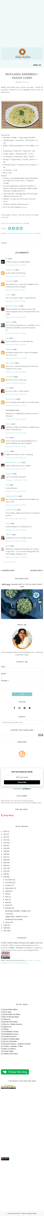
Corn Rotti (9, 914)
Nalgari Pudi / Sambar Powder (16, 916)
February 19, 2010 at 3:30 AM (16, 405)
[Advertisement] (22, 22)
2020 (5, 848)
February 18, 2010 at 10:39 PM (16, 372)
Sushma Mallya (12, 496)
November (9, 882)
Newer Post (8, 570)
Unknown (10, 281)
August (7, 891)
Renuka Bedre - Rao (13, 462)
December (9, 880)
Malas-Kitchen (17, 1213)
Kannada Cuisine (12, 306)
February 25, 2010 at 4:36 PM (16, 530)
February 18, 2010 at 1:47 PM (15, 276)
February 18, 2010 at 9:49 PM (16, 333)
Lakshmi (9, 349)
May (6, 899)
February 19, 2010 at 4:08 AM (16, 419)
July (6, 894)
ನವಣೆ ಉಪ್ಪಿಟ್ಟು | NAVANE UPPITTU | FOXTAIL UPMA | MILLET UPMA (22, 585)
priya (8, 451)
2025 (5, 834)
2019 (5, 851)
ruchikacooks (11, 510)
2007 (5, 931)
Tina (7, 388)
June (7, 897)
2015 (4, 863)
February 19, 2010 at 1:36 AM (15, 394)
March (7, 905)
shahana (9, 474)
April (7, 902)
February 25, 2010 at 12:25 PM (16, 519)
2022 (5, 843)
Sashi (8, 546)
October (8, 885)
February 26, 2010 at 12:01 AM (16, 541)
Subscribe (22, 782)
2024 (5, 837)
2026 (5, 831)
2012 (4, 871)
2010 (5, 877)
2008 (5, 928)
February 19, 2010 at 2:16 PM (15, 469)
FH (7, 259)
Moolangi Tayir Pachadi (13, 919)
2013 (5, 868)
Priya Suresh (11, 399)
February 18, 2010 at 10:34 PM (16, 358)
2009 (5, 925)
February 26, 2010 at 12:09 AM (16, 557)
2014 (5, 865)
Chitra (8, 424)
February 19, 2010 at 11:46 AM (16, 458)
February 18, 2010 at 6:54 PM (16, 317)
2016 (5, 860)
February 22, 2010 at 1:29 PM (16, 505)
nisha (8, 523)
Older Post (35, 570)
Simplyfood (10, 270)
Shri (7, 485)
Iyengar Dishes (14, 233)
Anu (7, 338)
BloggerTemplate (32, 1213)
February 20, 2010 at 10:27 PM (16, 480)
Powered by (22, 789)
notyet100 (10, 377)
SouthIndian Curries (31, 233)
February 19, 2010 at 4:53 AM (16, 433)
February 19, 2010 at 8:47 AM (16, 446)
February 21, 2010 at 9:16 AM (15, 491)
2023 (5, 840)
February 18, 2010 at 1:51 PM (15, 290)
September (9, 888)
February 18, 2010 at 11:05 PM (16, 383)
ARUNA (9, 535)
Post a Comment (10, 562)
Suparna (9, 322)
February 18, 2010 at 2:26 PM (16, 301)
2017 (4, 857)
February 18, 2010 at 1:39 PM (15, 265)
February (8, 908)
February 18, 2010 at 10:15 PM (16, 344)
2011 (4, 874)
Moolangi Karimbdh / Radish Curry (18, 911)
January (8, 922)
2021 (4, 846)
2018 (4, 854)
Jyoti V (8, 295)
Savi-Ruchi (10, 363)
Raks (7, 438)
